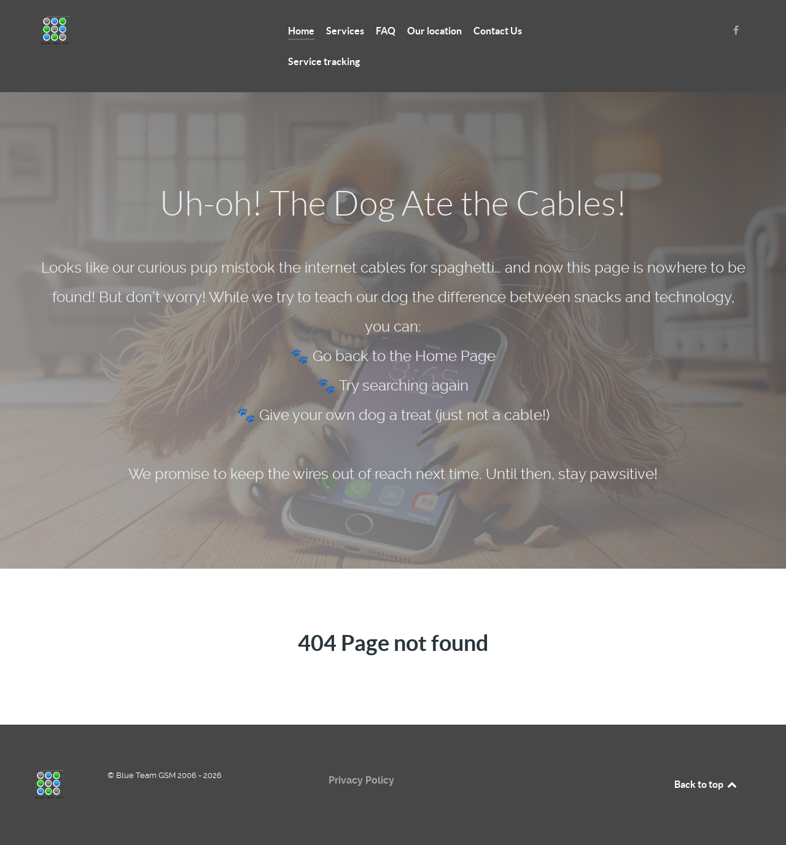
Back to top (706, 784)
